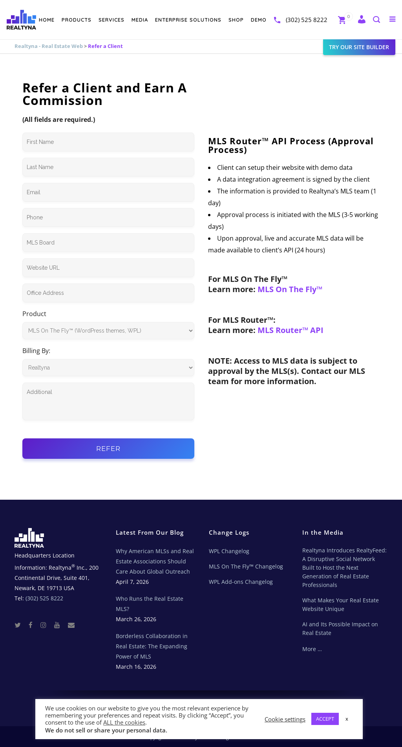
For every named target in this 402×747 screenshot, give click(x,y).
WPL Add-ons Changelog (241, 581)
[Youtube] (60, 624)
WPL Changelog (229, 551)
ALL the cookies (124, 722)
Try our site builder (348, 47)
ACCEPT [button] (325, 718)
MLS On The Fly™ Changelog (246, 566)
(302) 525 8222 (295, 20)
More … (312, 649)
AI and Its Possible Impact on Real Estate (340, 628)
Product (34, 313)
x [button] (346, 718)
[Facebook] (34, 624)
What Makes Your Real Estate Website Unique (340, 604)
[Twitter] (21, 624)
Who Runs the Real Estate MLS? (149, 604)
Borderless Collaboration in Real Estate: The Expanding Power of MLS (152, 646)
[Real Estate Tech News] (71, 624)
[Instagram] (46, 624)
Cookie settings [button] (285, 719)
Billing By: (36, 350)
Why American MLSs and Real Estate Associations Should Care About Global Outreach (155, 561)
